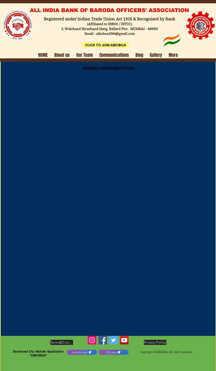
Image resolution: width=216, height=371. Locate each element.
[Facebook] (102, 340)
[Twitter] (113, 340)
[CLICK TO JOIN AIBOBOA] (105, 45)
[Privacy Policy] (155, 342)
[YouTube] (124, 340)
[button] (62, 54)
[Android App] (82, 352)
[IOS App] (113, 352)
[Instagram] (92, 340)
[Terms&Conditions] (61, 342)
